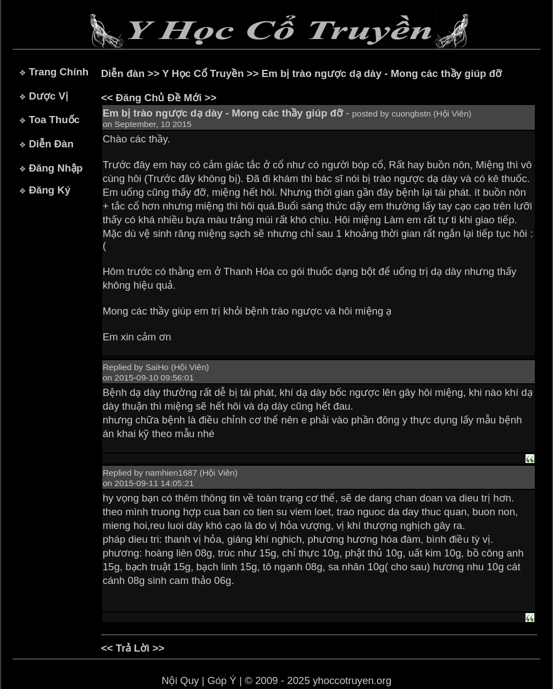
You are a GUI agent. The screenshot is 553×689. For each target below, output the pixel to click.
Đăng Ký (49, 190)
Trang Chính (59, 72)
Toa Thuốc (54, 119)
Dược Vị (48, 96)
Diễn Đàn (51, 144)
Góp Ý (221, 680)
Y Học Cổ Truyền (203, 73)
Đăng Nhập (55, 168)
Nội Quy (180, 680)
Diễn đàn (123, 73)
